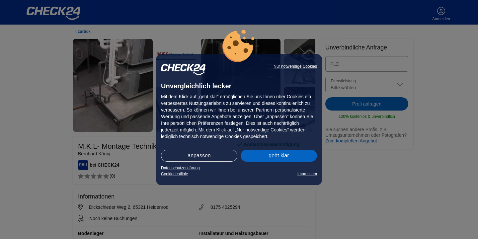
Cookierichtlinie (174, 174)
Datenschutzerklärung (180, 168)
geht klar (279, 155)
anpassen (199, 155)
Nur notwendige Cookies (295, 66)
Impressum (307, 174)
